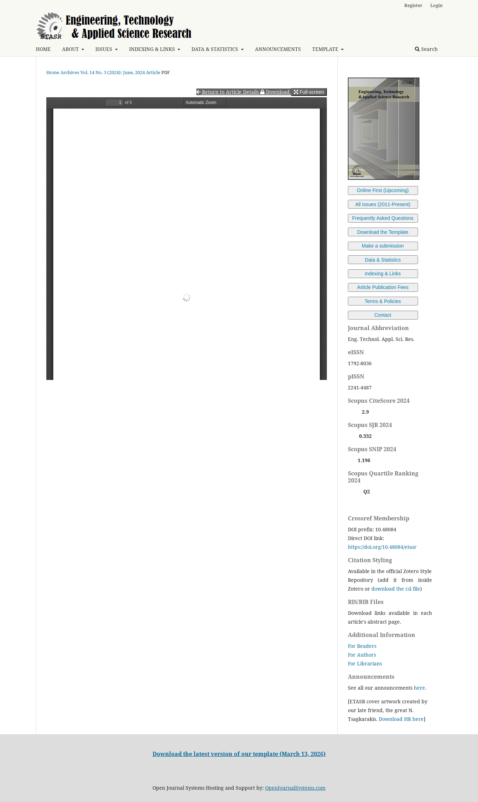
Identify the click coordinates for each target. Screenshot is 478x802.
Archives (69, 72)
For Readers (362, 646)
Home (52, 72)
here (419, 687)
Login (436, 5)
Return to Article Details (228, 91)
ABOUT (71, 49)
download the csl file (395, 588)
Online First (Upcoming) (383, 190)
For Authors (362, 654)
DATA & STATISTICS (215, 49)
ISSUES (104, 49)
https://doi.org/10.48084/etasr (382, 547)
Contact (382, 315)
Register (413, 5)
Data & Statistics (383, 260)
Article (153, 72)
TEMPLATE (326, 49)
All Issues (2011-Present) (382, 204)
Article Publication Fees (382, 287)
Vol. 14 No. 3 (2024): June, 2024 (112, 72)
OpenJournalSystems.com (295, 787)
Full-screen (309, 92)
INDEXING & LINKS (152, 49)
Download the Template (382, 232)
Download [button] (275, 91)
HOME (43, 49)
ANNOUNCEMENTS (278, 49)
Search (426, 49)
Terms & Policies (383, 301)
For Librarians (365, 663)
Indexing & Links (383, 273)
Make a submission (383, 246)
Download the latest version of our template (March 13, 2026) (239, 754)
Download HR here (401, 719)
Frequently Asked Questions (382, 218)
